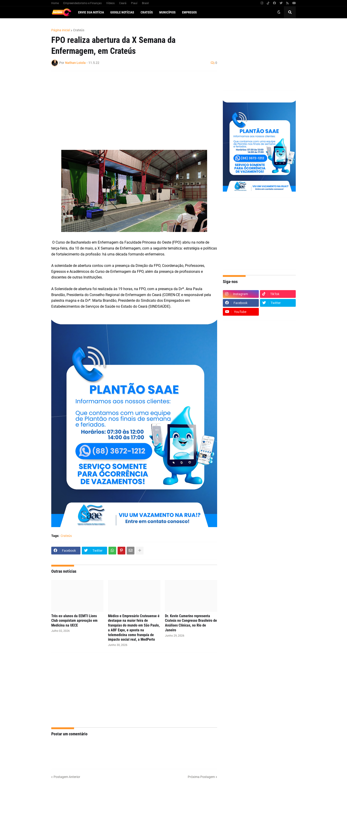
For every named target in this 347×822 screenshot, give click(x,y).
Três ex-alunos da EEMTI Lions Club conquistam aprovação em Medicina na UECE (74, 621)
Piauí (134, 3)
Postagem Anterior (67, 777)
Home (55, 3)
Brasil (145, 3)
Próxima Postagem (201, 777)
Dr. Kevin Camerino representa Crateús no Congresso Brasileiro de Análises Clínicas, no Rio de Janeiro (191, 623)
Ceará (122, 3)
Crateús (78, 30)
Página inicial (60, 30)
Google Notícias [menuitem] (122, 12)
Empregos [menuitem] (189, 12)
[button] (279, 12)
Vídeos (110, 3)
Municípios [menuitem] (167, 12)
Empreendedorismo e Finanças (82, 3)
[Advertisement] (129, 108)
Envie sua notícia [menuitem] (91, 12)
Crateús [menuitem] (147, 12)
